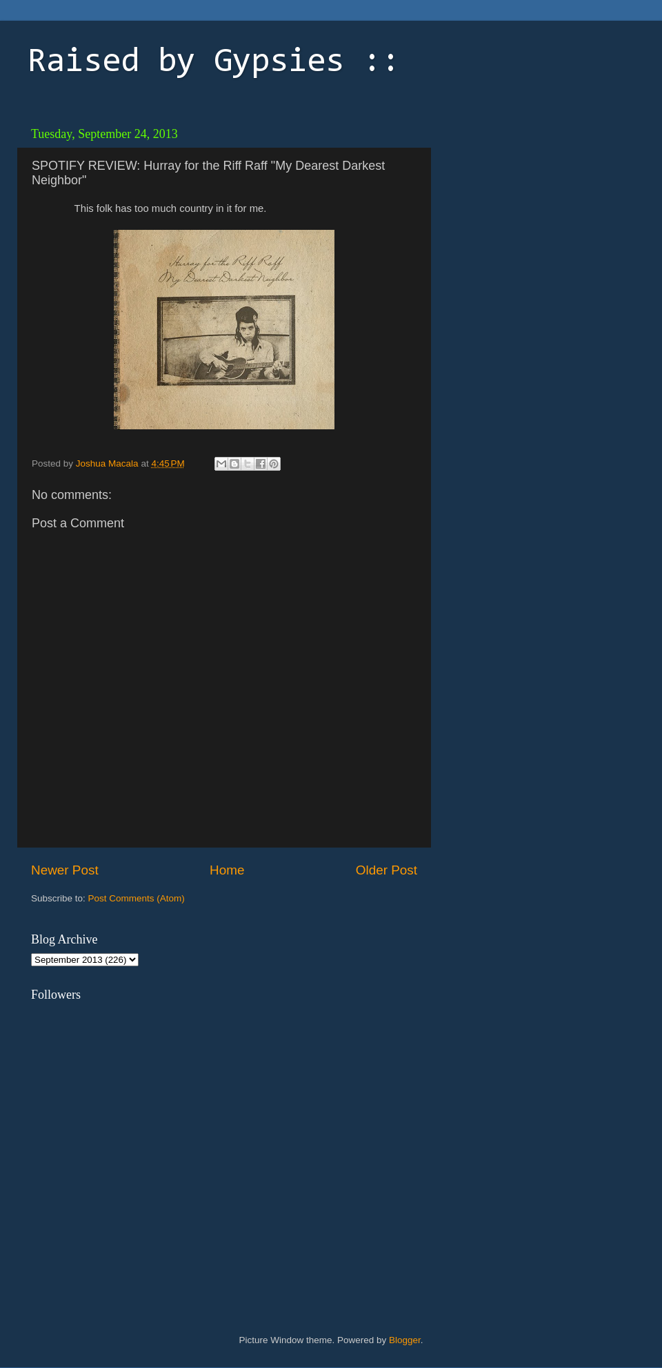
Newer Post (65, 870)
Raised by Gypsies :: (214, 63)
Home (227, 870)
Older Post (386, 870)
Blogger (405, 1340)
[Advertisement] (534, 207)
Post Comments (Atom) (136, 898)
